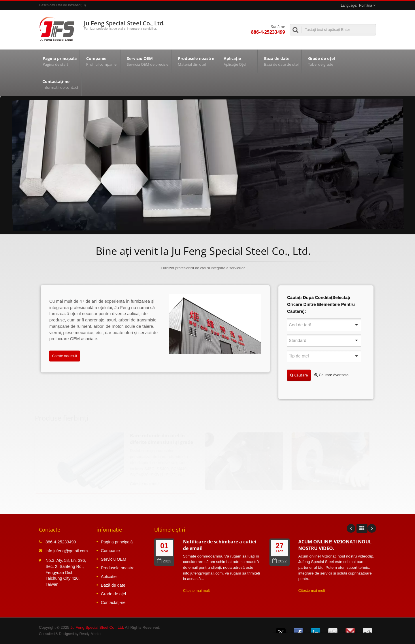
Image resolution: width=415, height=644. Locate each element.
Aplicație (238, 61)
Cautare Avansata (331, 375)
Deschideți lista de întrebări (60, 5)
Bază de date (281, 61)
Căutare (299, 375)
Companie (101, 61)
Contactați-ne (60, 84)
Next (371, 528)
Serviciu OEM (147, 61)
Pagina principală (59, 61)
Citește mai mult (64, 356)
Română (365, 5)
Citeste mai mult (196, 590)
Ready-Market (90, 634)
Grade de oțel (323, 61)
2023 (164, 561)
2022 (279, 561)
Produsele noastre (195, 61)
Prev (351, 528)
